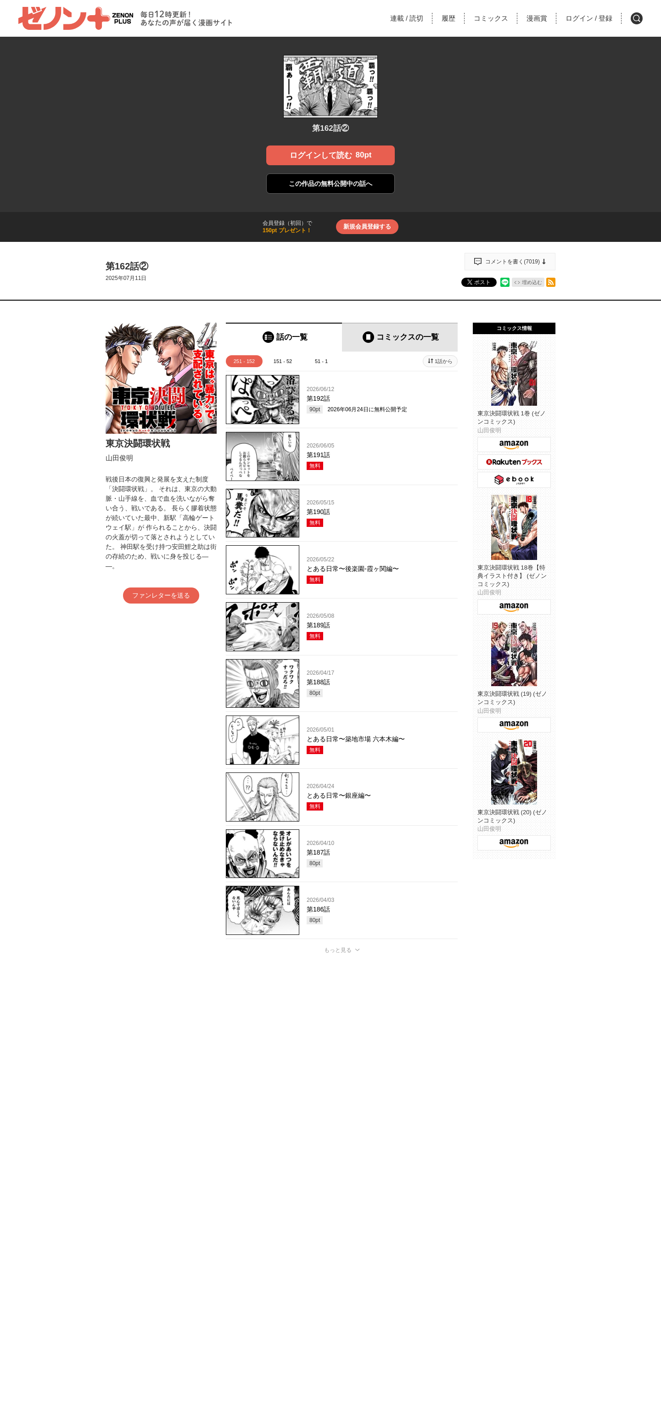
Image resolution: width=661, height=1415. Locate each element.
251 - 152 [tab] (244, 361)
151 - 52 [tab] (283, 361)
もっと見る (338, 950)
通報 (442, 1143)
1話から (444, 361)
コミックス (491, 18)
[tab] (284, 337)
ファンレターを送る (161, 595)
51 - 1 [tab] (321, 361)
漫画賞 (537, 18)
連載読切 (406, 18)
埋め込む (532, 282)
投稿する (342, 1083)
